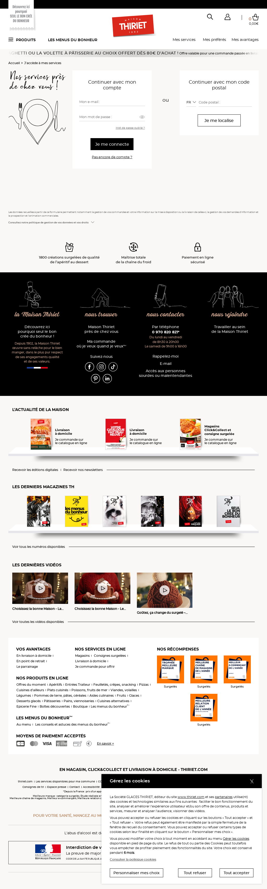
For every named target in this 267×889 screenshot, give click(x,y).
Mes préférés (214, 39)
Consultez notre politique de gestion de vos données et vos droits (48, 222)
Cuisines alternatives (113, 701)
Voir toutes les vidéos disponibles (38, 621)
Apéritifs (55, 684)
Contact (74, 787)
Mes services (184, 39)
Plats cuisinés (57, 690)
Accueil (14, 63)
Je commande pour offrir (95, 667)
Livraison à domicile (90, 661)
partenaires (224, 797)
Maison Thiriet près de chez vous (101, 329)
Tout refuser (195, 872)
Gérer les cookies (236, 839)
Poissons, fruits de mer (89, 690)
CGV (101, 781)
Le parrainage (27, 667)
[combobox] (191, 102)
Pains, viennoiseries (79, 701)
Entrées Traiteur (77, 684)
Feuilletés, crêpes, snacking (114, 684)
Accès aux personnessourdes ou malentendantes (165, 373)
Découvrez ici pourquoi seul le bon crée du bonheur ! (37, 332)
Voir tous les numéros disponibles (38, 546)
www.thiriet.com (191, 797)
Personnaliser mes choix (136, 872)
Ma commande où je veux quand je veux (101, 343)
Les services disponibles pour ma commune (65, 781)
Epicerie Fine (26, 706)
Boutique (80, 706)
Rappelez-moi (166, 356)
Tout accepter (237, 872)
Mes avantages (245, 39)
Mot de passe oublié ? (130, 128)
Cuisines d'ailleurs (30, 690)
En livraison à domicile (33, 656)
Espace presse (56, 787)
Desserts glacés (28, 701)
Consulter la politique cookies (133, 859)
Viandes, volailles (124, 690)
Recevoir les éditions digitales (35, 469)
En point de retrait (30, 661)
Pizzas (144, 684)
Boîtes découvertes (55, 706)
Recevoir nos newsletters (83, 469)
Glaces (134, 695)
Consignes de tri (33, 787)
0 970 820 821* (165, 332)
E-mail (166, 363)
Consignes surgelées (110, 656)
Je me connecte (112, 144)
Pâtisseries (52, 701)
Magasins (82, 656)
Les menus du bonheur (72, 40)
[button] (227, 18)
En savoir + (105, 743)
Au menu (23, 724)
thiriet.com (25, 781)
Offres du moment (31, 684)
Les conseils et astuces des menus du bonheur (72, 724)
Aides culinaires (101, 695)
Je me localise (219, 120)
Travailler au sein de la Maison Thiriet (229, 329)
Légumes (23, 695)
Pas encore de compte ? (112, 157)
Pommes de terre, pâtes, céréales (60, 695)
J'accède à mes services (42, 63)
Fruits (121, 695)
